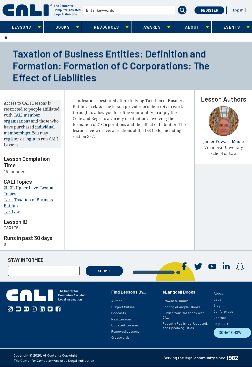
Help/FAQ (221, 323)
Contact (220, 317)
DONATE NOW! (231, 332)
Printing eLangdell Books (181, 307)
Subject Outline (123, 307)
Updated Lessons (125, 325)
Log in (238, 10)
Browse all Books (176, 301)
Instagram (240, 266)
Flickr (26, 308)
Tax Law (12, 211)
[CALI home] (41, 10)
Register (209, 10)
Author (116, 301)
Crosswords (120, 337)
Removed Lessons (125, 331)
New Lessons (121, 319)
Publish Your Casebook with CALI (183, 315)
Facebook (184, 266)
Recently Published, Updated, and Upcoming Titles (185, 325)
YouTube (212, 266)
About (218, 293)
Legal (218, 299)
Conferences (223, 311)
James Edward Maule (223, 141)
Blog (217, 305)
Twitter (198, 266)
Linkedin (226, 266)
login (30, 139)
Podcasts (118, 313)
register (11, 139)
